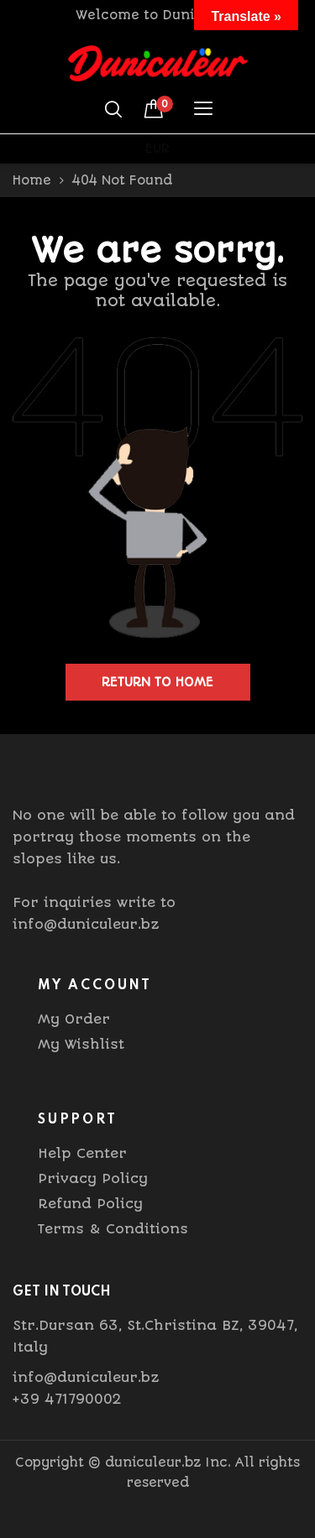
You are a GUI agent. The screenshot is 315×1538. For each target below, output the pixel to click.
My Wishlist (81, 1044)
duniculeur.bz (153, 1462)
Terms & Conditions (113, 1229)
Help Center (82, 1153)
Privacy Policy (93, 1178)
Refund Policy (90, 1204)
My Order (74, 1019)
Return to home (157, 682)
